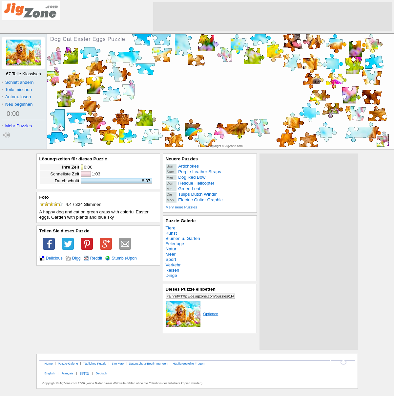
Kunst (171, 233)
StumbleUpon (124, 258)
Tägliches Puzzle (94, 363)
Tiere (171, 227)
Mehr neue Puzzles (181, 207)
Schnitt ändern (17, 82)
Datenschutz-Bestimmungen (148, 363)
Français (67, 373)
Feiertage (175, 243)
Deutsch (101, 373)
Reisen (172, 270)
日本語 (84, 373)
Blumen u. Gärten (183, 238)
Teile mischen (17, 89)
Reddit (96, 258)
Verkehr (173, 264)
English (49, 373)
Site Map (118, 363)
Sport (171, 259)
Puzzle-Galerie (181, 220)
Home (48, 363)
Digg (76, 258)
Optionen (192, 314)
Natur (171, 248)
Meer (171, 254)
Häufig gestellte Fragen (188, 363)
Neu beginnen (17, 104)
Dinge (171, 275)
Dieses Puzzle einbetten (191, 289)
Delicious (54, 258)
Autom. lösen (16, 96)
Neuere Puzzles (182, 158)
